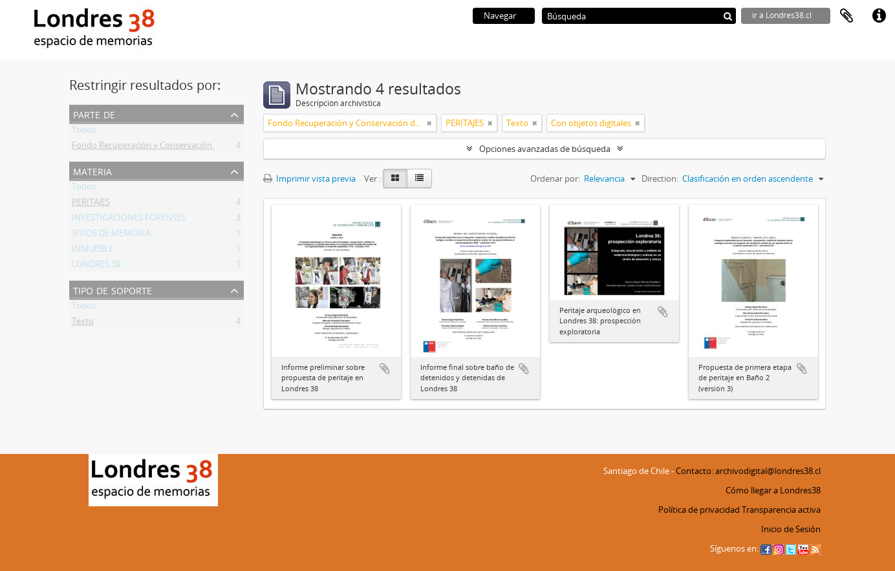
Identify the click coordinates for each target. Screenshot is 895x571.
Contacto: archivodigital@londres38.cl (748, 471)
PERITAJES (91, 204)
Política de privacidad (699, 509)
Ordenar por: (555, 178)
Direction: (660, 178)
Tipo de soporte (112, 289)
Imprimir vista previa (309, 178)
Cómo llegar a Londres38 (773, 490)
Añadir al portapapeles (384, 368)
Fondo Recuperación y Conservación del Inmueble (168, 147)
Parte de (94, 113)
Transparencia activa (781, 509)
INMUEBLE (92, 251)
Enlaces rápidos (879, 16)
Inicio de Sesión (791, 529)
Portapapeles (846, 16)
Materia (92, 170)
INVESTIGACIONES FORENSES (129, 220)
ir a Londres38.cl (782, 15)
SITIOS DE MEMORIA (111, 235)
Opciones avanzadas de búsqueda (544, 149)
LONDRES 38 (96, 266)
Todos (84, 132)
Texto (83, 323)
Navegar (500, 15)
